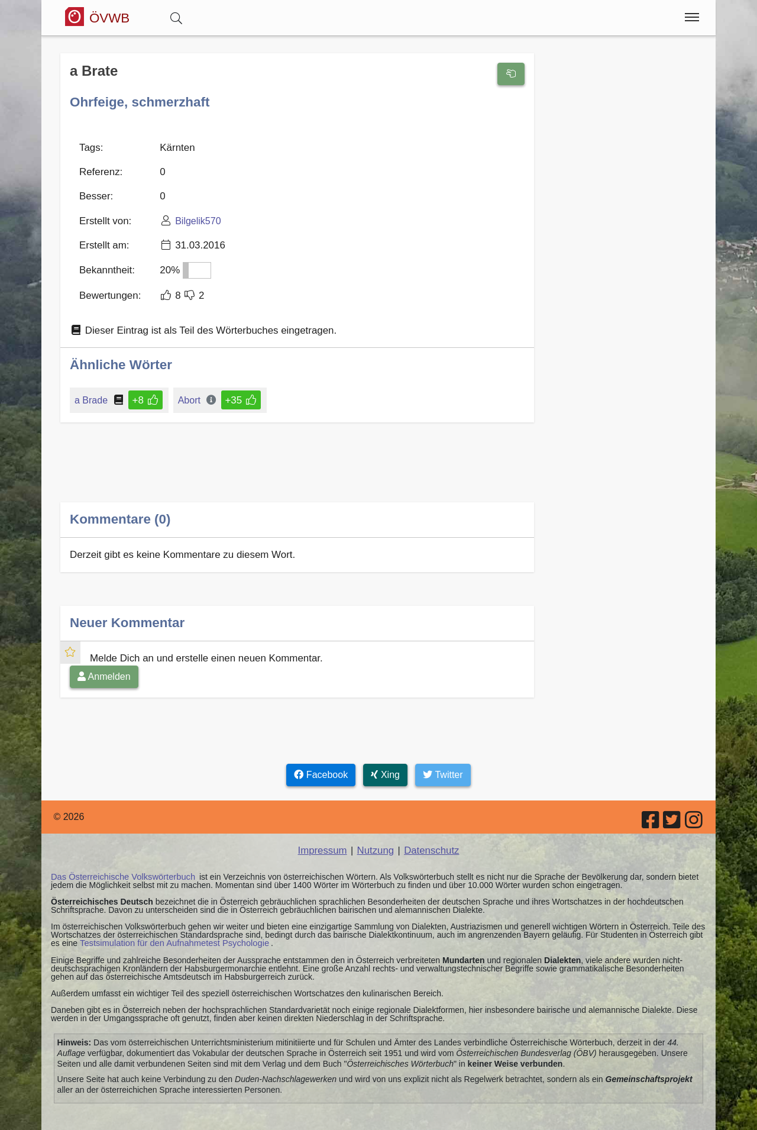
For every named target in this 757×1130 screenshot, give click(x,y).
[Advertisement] (297, 461)
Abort (188, 390)
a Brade (92, 390)
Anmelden (104, 664)
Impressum (324, 837)
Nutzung (375, 837)
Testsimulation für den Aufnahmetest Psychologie (170, 929)
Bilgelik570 (193, 216)
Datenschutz (429, 837)
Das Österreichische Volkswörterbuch (120, 863)
